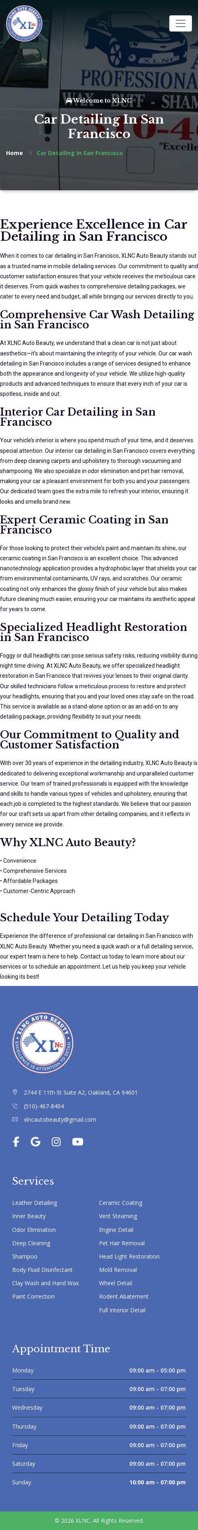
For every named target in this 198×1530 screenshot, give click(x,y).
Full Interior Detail (122, 1310)
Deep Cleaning (31, 1243)
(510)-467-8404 (44, 1106)
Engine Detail (116, 1230)
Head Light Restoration (129, 1256)
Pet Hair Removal (122, 1243)
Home (14, 153)
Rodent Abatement (124, 1296)
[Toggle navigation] (180, 23)
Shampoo (25, 1256)
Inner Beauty (29, 1216)
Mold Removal (118, 1270)
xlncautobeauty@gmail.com (60, 1119)
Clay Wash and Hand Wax (45, 1283)
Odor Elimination (34, 1230)
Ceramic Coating (120, 1202)
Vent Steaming (118, 1216)
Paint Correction (33, 1296)
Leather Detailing (34, 1202)
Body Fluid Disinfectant (42, 1270)
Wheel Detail (115, 1283)
